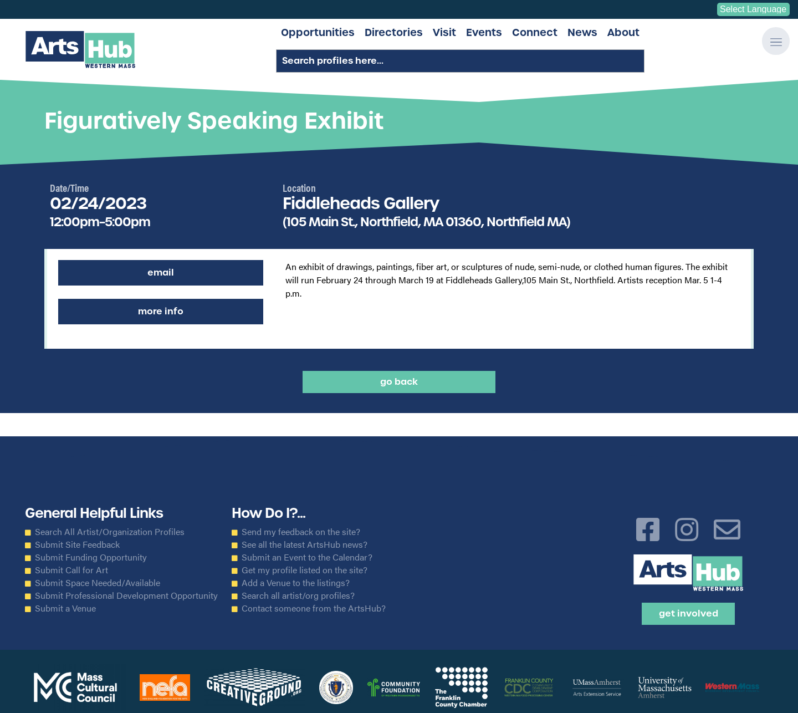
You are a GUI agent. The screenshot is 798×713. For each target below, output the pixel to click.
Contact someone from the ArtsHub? (314, 608)
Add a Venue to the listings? (296, 582)
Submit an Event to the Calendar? (307, 557)
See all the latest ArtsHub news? (304, 544)
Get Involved (688, 613)
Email (160, 272)
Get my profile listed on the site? (304, 570)
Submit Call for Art (71, 570)
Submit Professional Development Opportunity (126, 595)
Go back (399, 381)
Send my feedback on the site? (301, 531)
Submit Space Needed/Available (97, 582)
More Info (160, 311)
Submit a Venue (65, 608)
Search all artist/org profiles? (298, 595)
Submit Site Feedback (77, 544)
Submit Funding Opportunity (91, 557)
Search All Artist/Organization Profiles (110, 531)
